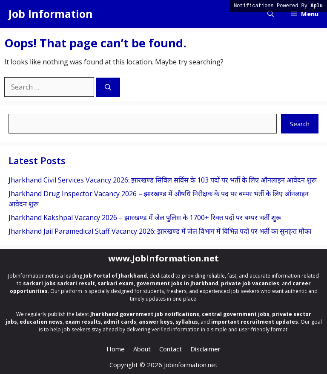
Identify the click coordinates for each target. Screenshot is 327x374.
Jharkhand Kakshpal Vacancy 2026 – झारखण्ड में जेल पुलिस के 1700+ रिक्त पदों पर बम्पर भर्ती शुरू (145, 217)
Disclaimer (205, 349)
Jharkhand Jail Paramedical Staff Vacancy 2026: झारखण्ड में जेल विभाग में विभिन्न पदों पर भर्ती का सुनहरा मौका (160, 231)
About (142, 349)
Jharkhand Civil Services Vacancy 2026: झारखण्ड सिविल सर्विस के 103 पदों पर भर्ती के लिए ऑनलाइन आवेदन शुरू (162, 180)
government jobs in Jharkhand (177, 283)
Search (300, 123)
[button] (270, 14)
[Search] (108, 87)
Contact (170, 349)
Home (115, 349)
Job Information (51, 13)
